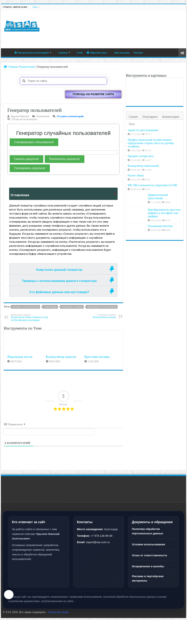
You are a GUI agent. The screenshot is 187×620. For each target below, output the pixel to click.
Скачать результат (26, 161)
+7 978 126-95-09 (101, 537)
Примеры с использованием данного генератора (59, 283)
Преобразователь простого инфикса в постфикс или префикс (164, 242)
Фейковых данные (72, 309)
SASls (78, 52)
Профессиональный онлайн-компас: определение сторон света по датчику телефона (164, 149)
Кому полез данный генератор (59, 271)
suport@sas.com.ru (98, 544)
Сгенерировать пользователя (34, 144)
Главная (7, 52)
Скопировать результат (29, 170)
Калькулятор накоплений (163, 179)
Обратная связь (97, 52)
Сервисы (61, 52)
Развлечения (27, 66)
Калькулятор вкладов (97, 318)
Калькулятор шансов (61, 359)
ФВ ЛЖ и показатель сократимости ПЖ (161, 211)
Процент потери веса (161, 164)
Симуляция (50, 309)
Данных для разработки (26, 309)
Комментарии (170, 116)
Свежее (133, 116)
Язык (35, 7)
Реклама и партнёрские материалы (148, 580)
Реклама (138, 52)
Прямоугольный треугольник (158, 225)
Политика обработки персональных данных (147, 533)
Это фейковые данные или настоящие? (59, 294)
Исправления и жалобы (148, 568)
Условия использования (148, 546)
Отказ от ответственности (149, 557)
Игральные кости (19, 359)
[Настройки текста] (9, 594)
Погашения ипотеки (160, 255)
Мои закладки (120, 52)
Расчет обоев (156, 194)
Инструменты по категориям (31, 52)
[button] (93, 96)
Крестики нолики (97, 359)
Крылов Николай (20, 118)
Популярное (150, 116)
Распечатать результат (64, 161)
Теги (131, 124)
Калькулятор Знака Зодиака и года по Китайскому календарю (29, 319)
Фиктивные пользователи (101, 309)
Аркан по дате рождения (163, 130)
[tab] (63, 270)
